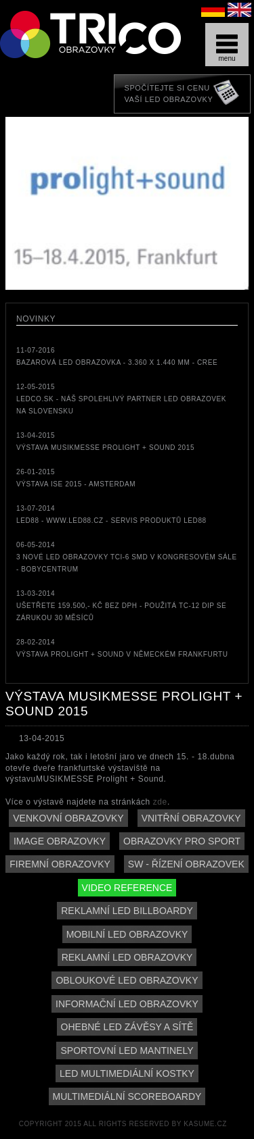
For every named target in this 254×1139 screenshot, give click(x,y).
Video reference (127, 887)
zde (160, 802)
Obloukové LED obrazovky (127, 980)
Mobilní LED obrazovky (127, 934)
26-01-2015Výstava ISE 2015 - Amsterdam (75, 478)
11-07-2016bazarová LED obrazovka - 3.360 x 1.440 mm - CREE (116, 356)
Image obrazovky (60, 841)
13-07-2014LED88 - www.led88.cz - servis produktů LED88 (111, 514)
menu (227, 48)
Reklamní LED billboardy (127, 910)
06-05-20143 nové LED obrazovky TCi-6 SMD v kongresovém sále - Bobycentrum (126, 557)
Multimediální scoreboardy (127, 1096)
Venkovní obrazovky (68, 818)
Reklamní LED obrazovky (127, 957)
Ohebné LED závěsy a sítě (127, 1026)
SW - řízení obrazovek (186, 864)
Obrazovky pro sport (181, 841)
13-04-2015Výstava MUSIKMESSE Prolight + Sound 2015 (105, 441)
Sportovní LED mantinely (126, 1050)
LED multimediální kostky (127, 1073)
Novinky (36, 319)
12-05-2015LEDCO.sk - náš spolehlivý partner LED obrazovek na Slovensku (121, 399)
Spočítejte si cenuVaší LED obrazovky (168, 93)
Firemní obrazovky (59, 864)
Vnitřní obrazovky (191, 818)
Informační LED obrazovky (127, 1003)
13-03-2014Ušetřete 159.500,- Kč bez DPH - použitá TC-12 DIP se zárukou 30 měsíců (121, 606)
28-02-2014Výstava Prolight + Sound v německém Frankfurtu (122, 648)
